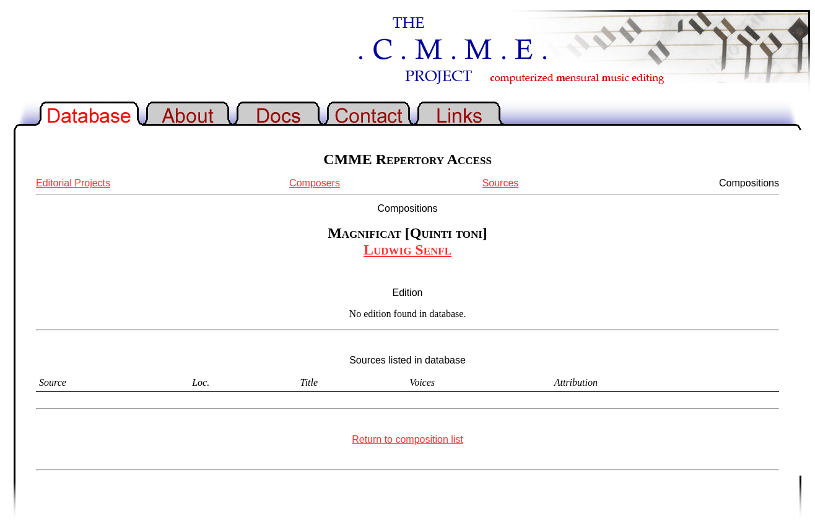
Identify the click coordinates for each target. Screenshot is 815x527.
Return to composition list (407, 439)
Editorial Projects (73, 183)
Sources (500, 183)
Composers (314, 183)
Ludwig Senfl (407, 250)
